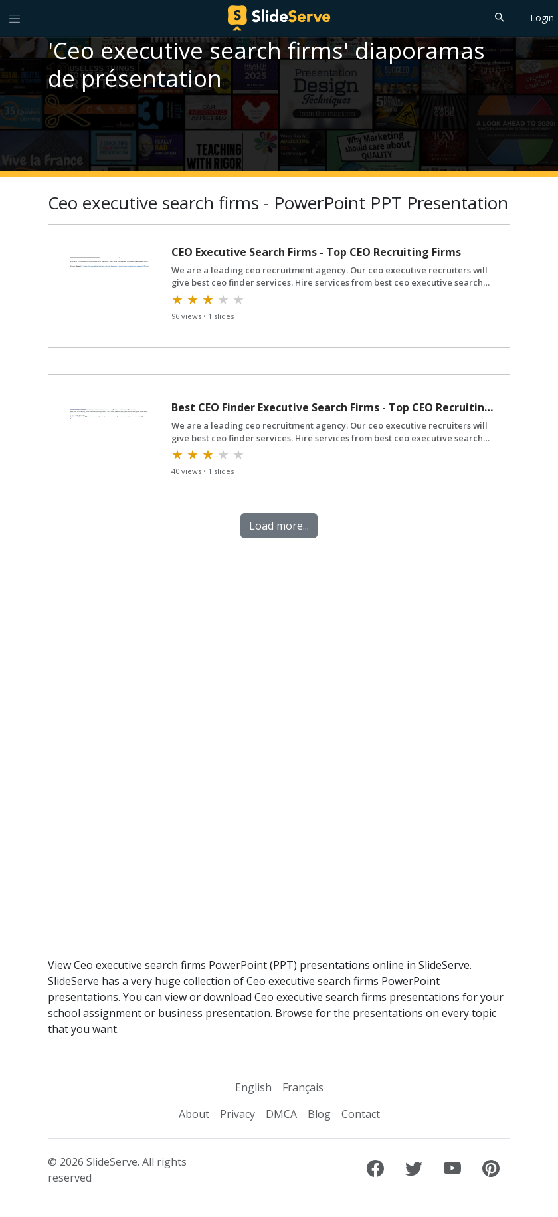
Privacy (237, 1114)
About (194, 1114)
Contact (360, 1114)
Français (303, 1087)
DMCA (281, 1114)
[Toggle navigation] (14, 18)
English (253, 1087)
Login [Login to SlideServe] (542, 17)
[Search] (498, 17)
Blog (319, 1114)
